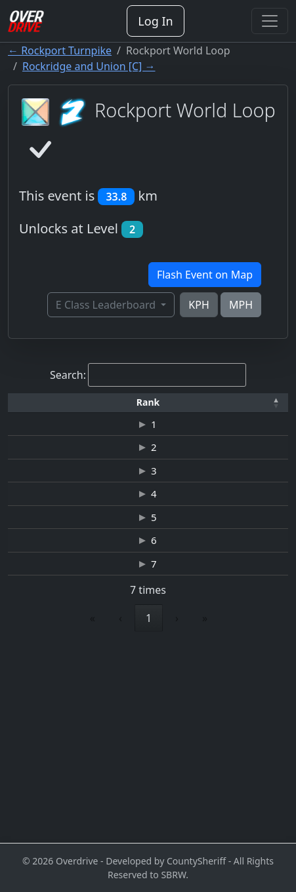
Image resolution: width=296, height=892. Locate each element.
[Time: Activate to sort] (209, 402)
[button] (34, 402)
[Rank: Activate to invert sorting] (34, 402)
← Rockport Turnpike (60, 50)
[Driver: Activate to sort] (121, 402)
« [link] (92, 810)
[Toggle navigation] (269, 21)
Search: (68, 375)
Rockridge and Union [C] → (89, 66)
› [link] (177, 810)
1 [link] (149, 810)
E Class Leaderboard (107, 305)
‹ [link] (120, 810)
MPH (241, 305)
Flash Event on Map (205, 274)
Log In (155, 21)
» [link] (204, 810)
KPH (198, 305)
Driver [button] (122, 402)
